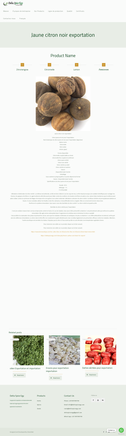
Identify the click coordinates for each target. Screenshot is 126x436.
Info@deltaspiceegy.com (76, 404)
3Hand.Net (30, 432)
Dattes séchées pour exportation (97, 368)
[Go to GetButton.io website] (121, 434)
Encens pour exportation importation (57, 369)
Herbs (39, 400)
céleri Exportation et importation (25, 368)
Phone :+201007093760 (71, 400)
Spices (39, 404)
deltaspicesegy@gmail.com (73, 412)
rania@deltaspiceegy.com (72, 408)
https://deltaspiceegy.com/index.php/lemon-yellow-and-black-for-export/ (63, 235)
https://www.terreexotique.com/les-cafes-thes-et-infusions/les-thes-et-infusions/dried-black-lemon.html (63, 231)
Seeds (39, 408)
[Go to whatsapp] (121, 430)
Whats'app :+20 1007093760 (73, 416)
